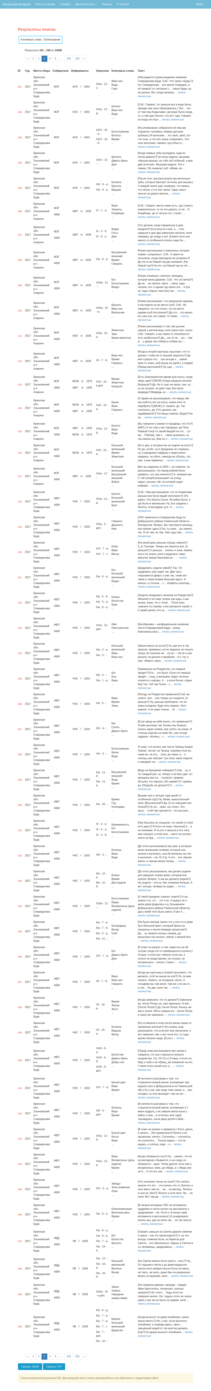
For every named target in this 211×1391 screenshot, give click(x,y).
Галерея (65, 4)
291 (69, 58)
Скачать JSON (30, 1366)
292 (77, 58)
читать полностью (173, 119)
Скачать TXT (54, 1366)
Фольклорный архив (16, 4)
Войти (199, 4)
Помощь (107, 4)
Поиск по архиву (45, 4)
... (61, 58)
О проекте (123, 4)
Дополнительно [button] (86, 4)
